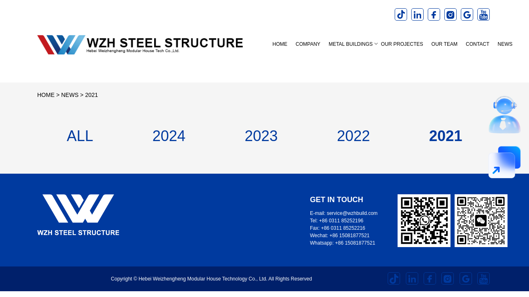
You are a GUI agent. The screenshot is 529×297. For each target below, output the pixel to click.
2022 (353, 135)
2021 (91, 95)
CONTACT (477, 44)
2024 (169, 135)
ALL (80, 135)
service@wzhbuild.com (352, 213)
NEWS (505, 44)
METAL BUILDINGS (351, 44)
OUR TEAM (444, 44)
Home (279, 44)
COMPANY (307, 44)
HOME (46, 95)
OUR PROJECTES (402, 44)
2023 (261, 135)
